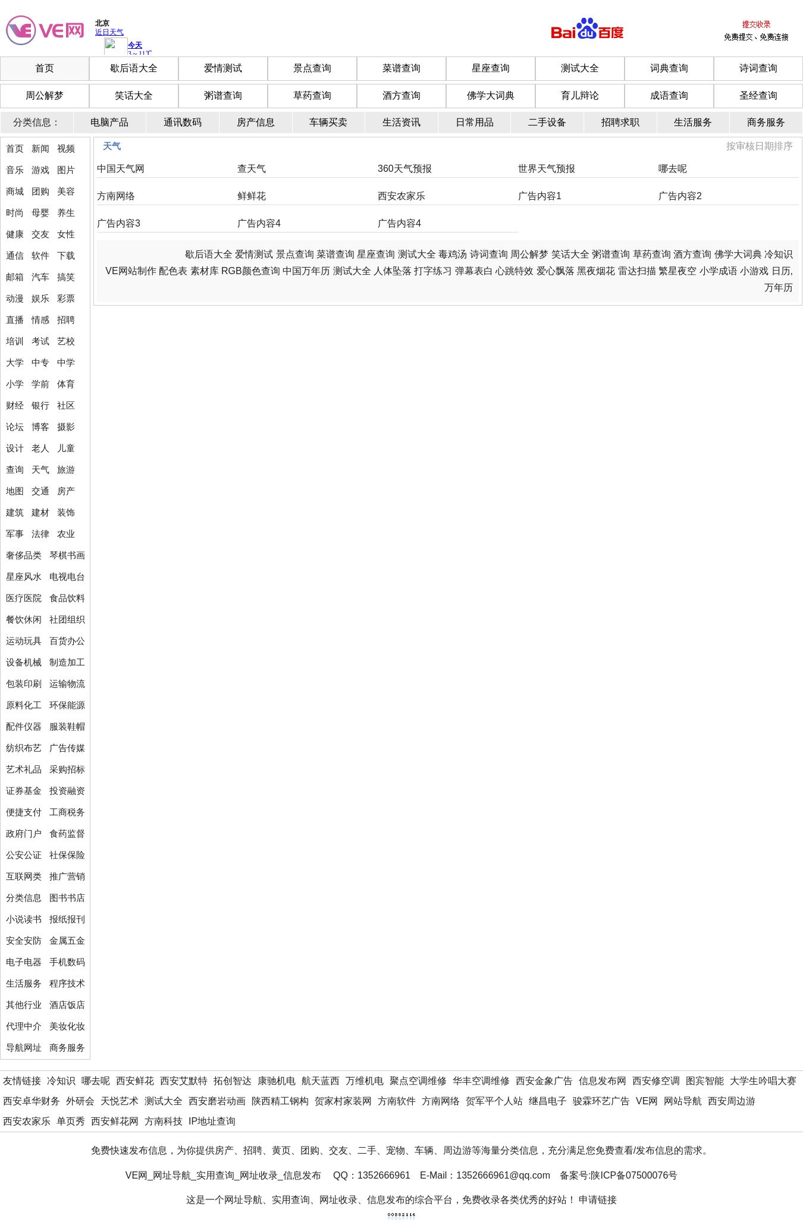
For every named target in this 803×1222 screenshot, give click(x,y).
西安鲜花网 (115, 1121)
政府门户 (24, 833)
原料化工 (24, 705)
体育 (66, 384)
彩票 (66, 298)
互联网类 (24, 876)
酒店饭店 (67, 1005)
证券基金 (24, 791)
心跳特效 (514, 271)
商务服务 (67, 1047)
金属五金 (67, 940)
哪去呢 (672, 169)
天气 (40, 469)
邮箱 (15, 277)
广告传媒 (67, 748)
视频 (66, 148)
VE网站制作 (130, 271)
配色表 (173, 271)
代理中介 (24, 1026)
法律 (40, 534)
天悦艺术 (120, 1101)
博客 (40, 427)
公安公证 (24, 855)
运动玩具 (24, 641)
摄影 (66, 427)
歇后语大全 (134, 68)
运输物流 (67, 683)
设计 (15, 448)
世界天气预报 (546, 169)
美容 (66, 191)
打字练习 (433, 271)
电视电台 (67, 576)
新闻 (40, 148)
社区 (66, 405)
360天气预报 (405, 169)
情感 (40, 320)
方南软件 (397, 1101)
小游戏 (754, 271)
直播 (15, 320)
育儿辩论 (580, 95)
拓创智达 (233, 1081)
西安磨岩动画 (217, 1101)
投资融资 (67, 791)
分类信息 (24, 898)
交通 (40, 491)
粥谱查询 (223, 95)
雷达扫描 (637, 271)
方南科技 (164, 1121)
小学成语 (719, 271)
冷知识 (778, 254)
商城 (15, 191)
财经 (15, 405)
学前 (40, 384)
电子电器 (24, 962)
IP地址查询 (212, 1121)
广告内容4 (259, 223)
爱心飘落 (556, 271)
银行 (40, 405)
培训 (15, 341)
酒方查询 (401, 95)
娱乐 (40, 298)
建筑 (15, 512)
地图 (15, 491)
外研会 (80, 1101)
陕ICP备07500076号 (634, 1175)
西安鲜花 (135, 1081)
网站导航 (683, 1101)
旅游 (66, 469)
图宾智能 (705, 1081)
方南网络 (116, 196)
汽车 (40, 277)
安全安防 (24, 940)
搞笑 (66, 277)
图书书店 (67, 898)
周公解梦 (45, 95)
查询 (15, 469)
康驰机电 (277, 1081)
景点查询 (312, 68)
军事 (15, 534)
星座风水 (24, 576)
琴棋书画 (67, 555)
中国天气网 (121, 169)
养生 (66, 213)
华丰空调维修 (481, 1081)
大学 (15, 362)
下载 (66, 255)
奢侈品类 (24, 555)
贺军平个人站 (494, 1101)
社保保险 (67, 855)
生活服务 (24, 983)
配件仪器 (24, 726)
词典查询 (669, 68)
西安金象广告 (544, 1081)
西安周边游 (731, 1101)
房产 (66, 491)
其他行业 (24, 1005)
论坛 (15, 427)
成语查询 (669, 95)
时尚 (15, 213)
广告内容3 (118, 223)
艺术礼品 (24, 769)
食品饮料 (67, 598)
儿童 (66, 448)
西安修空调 (656, 1081)
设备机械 (24, 662)
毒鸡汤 (452, 254)
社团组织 (67, 619)
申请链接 (598, 1200)
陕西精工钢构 (280, 1101)
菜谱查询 (401, 68)
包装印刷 (24, 683)
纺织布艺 (24, 748)
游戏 (40, 170)
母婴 (40, 213)
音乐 (15, 170)
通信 (15, 255)
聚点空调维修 (418, 1081)
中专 (40, 362)
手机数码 (67, 962)
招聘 (66, 320)
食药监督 (67, 833)
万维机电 (365, 1081)
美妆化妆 (67, 1026)
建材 (40, 512)
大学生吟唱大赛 (763, 1081)
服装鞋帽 (67, 726)
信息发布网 (602, 1081)
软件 (40, 255)
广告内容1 (540, 196)
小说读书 (24, 919)
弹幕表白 (474, 271)
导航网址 (24, 1047)
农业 (66, 534)
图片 (66, 170)
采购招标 (67, 769)
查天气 (251, 169)
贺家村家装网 (343, 1101)
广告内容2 (680, 196)
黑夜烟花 (596, 271)
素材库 (204, 271)
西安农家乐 (401, 196)
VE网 (647, 1101)
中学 (66, 362)
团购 (40, 191)
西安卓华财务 (31, 1101)
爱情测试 (223, 68)
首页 (44, 68)
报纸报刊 (67, 919)
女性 (66, 234)
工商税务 (67, 812)
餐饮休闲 (24, 619)
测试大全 (580, 68)
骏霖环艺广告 (601, 1101)
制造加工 (67, 662)
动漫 (15, 298)
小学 (15, 384)
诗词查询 (758, 68)
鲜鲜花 (251, 196)
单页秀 (71, 1121)
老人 (40, 448)
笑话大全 (134, 95)
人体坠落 (393, 271)
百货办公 (67, 641)
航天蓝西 (321, 1081)
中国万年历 (306, 271)
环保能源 (67, 705)
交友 (40, 234)
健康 (15, 234)
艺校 (66, 341)
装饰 (66, 512)
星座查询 (491, 68)
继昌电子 (548, 1101)
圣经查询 (758, 95)
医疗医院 (24, 598)
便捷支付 (24, 812)
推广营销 (67, 876)
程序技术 (67, 983)
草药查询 (312, 95)
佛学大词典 (491, 95)
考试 (40, 341)
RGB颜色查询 (250, 271)
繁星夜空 (677, 271)
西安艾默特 (184, 1081)
